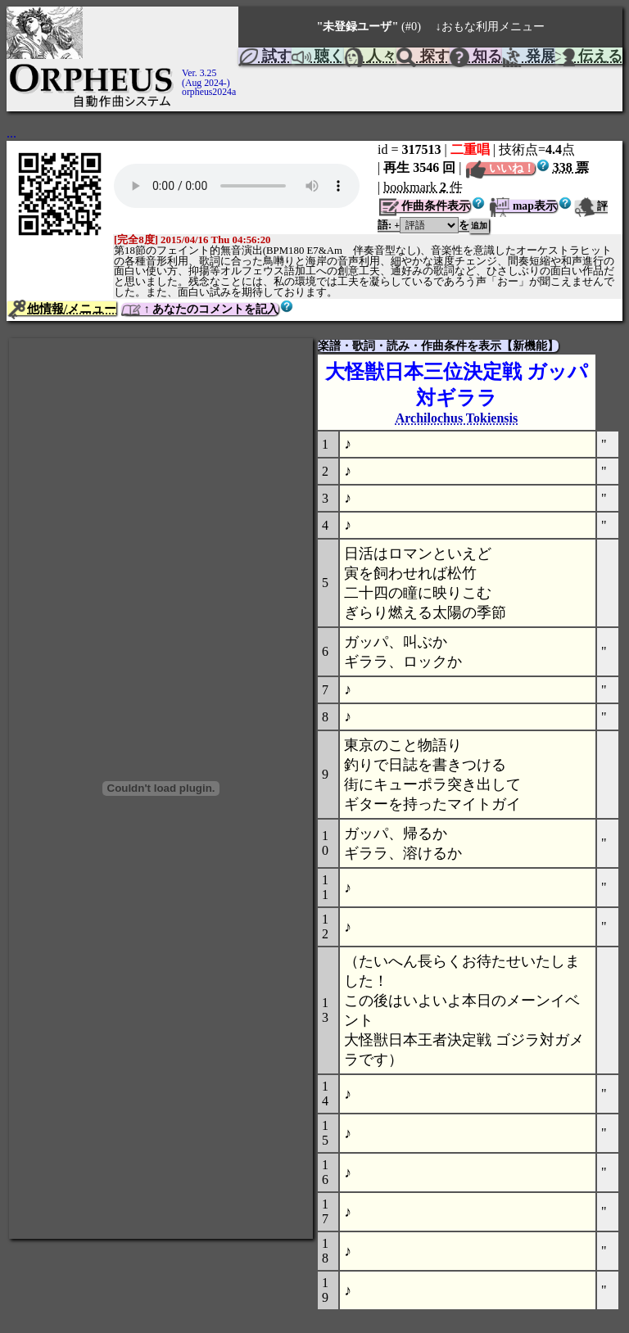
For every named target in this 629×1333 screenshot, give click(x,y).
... (11, 133)
